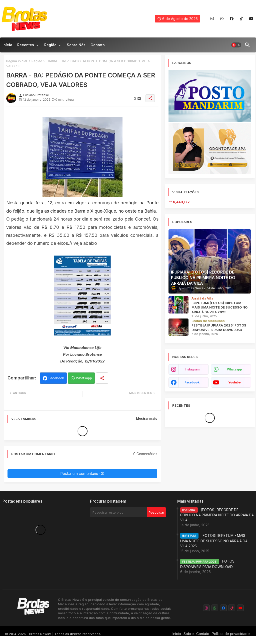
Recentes (25, 45)
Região (50, 45)
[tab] (7, 46)
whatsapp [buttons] (234, 369)
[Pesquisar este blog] (118, 512)
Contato (97, 45)
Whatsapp (84, 378)
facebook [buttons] (192, 382)
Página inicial (16, 61)
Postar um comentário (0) (82, 473)
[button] (236, 44)
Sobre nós (76, 45)
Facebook (56, 378)
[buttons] (212, 19)
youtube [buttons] (234, 382)
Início (7, 45)
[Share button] (102, 378)
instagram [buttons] (192, 369)
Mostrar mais (146, 418)
